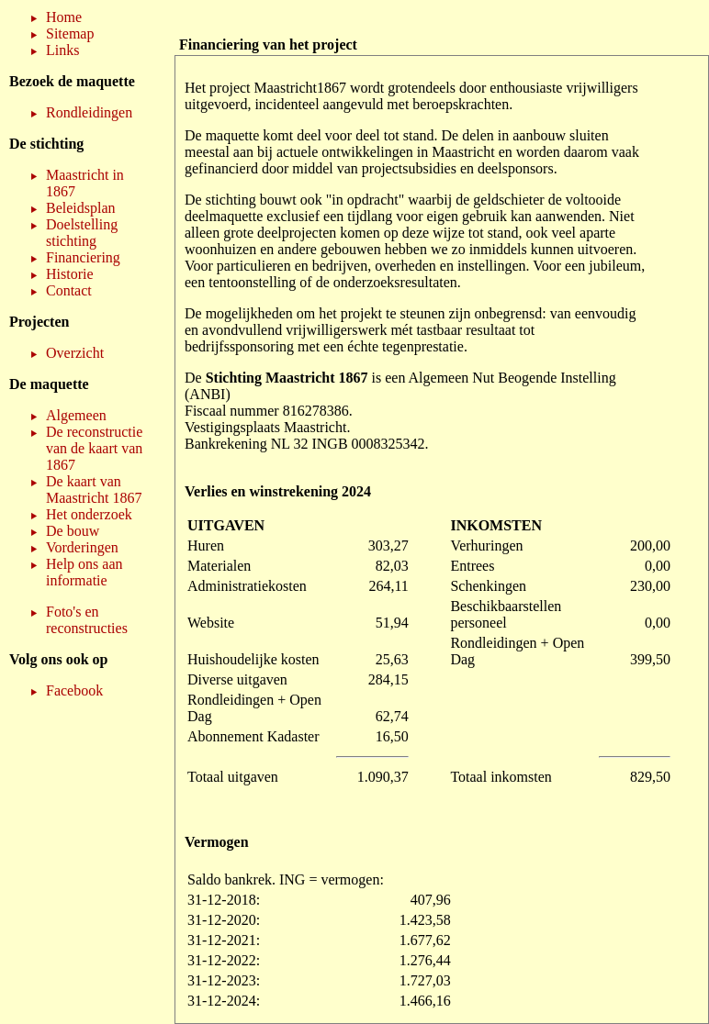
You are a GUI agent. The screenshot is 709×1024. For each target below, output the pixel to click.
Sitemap (70, 33)
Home (64, 17)
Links (62, 50)
